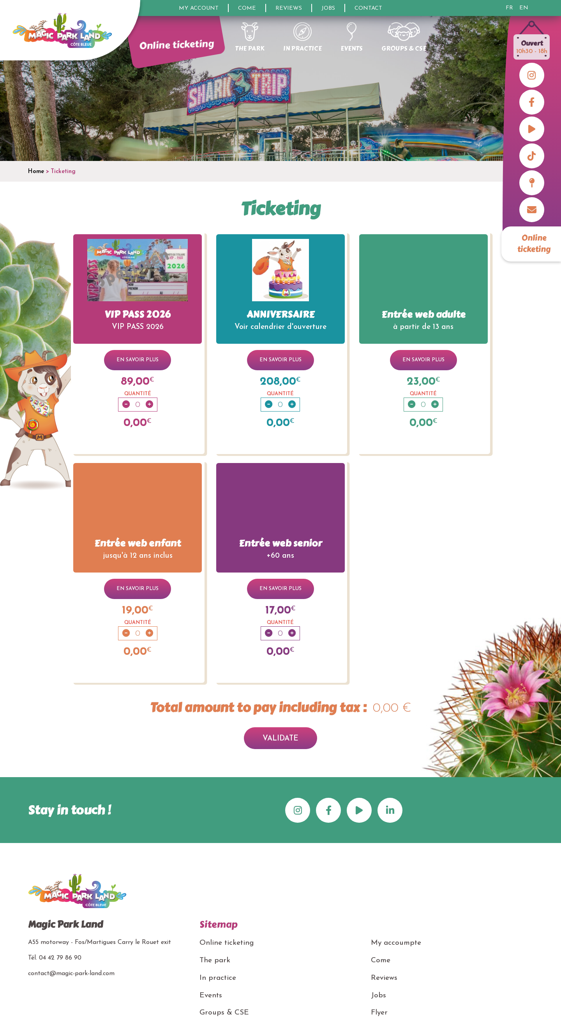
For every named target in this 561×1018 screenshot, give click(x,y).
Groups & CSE (224, 1012)
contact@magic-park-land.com (71, 973)
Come (247, 8)
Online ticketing (534, 243)
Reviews (288, 8)
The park (214, 960)
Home (36, 172)
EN (523, 8)
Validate (280, 738)
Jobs (328, 8)
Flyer (379, 1012)
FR (509, 8)
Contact (368, 8)
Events (210, 995)
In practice (217, 978)
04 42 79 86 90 (60, 958)
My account (199, 8)
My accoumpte (396, 943)
